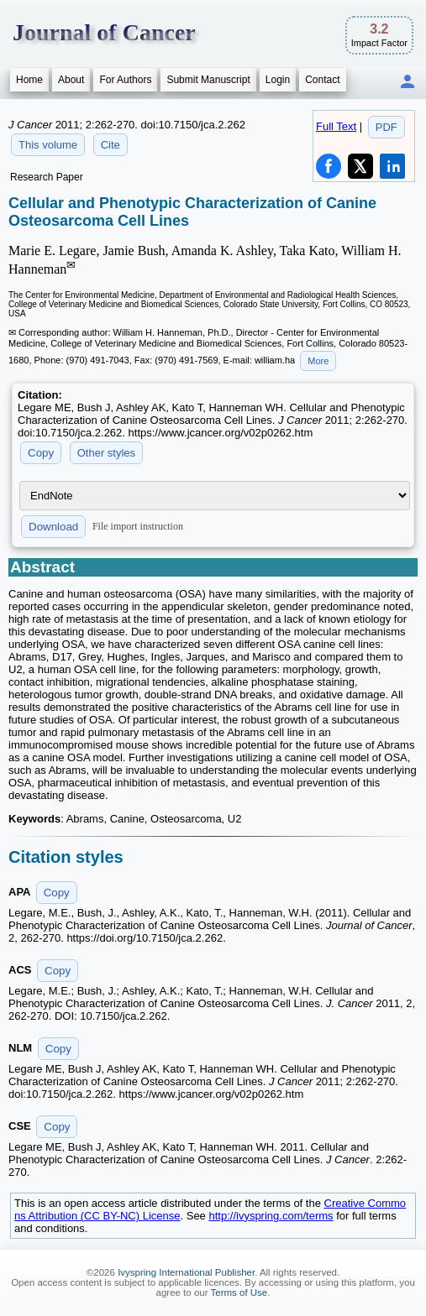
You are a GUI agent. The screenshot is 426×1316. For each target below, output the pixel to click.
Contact (322, 80)
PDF (386, 127)
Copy (41, 452)
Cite (110, 144)
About (71, 80)
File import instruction (137, 526)
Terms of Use (239, 1292)
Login (278, 80)
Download (53, 526)
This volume (47, 144)
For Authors (125, 80)
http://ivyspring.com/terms (270, 1215)
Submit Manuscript (208, 80)
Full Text (336, 126)
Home (29, 80)
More (318, 361)
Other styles (106, 452)
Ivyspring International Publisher (186, 1272)
